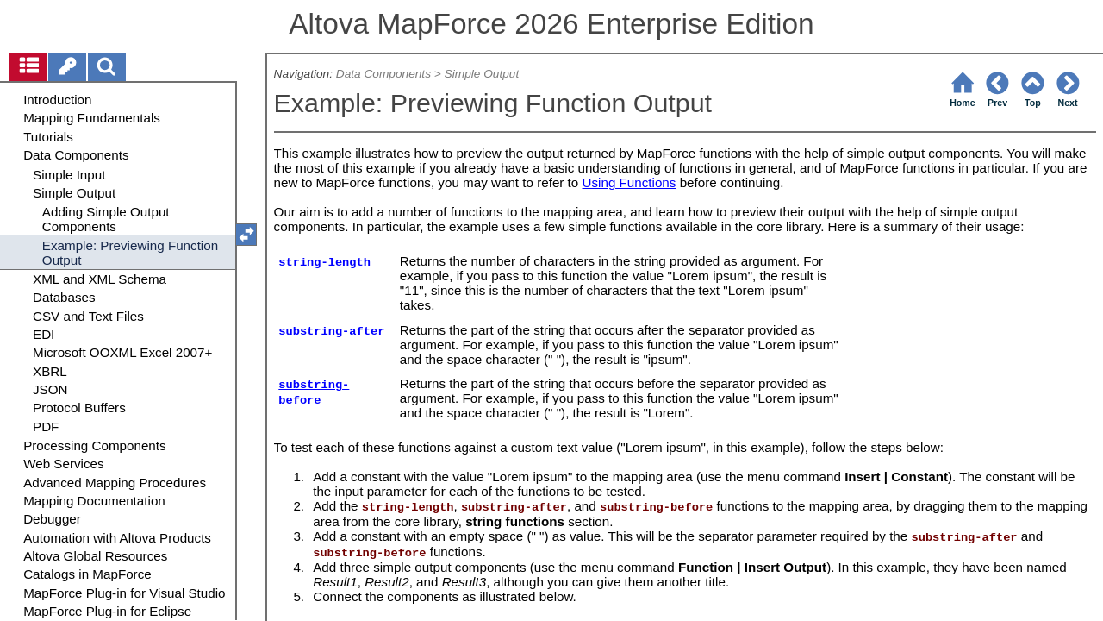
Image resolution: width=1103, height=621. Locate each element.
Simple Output (482, 73)
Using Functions (629, 182)
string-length (324, 262)
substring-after (331, 331)
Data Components (383, 73)
